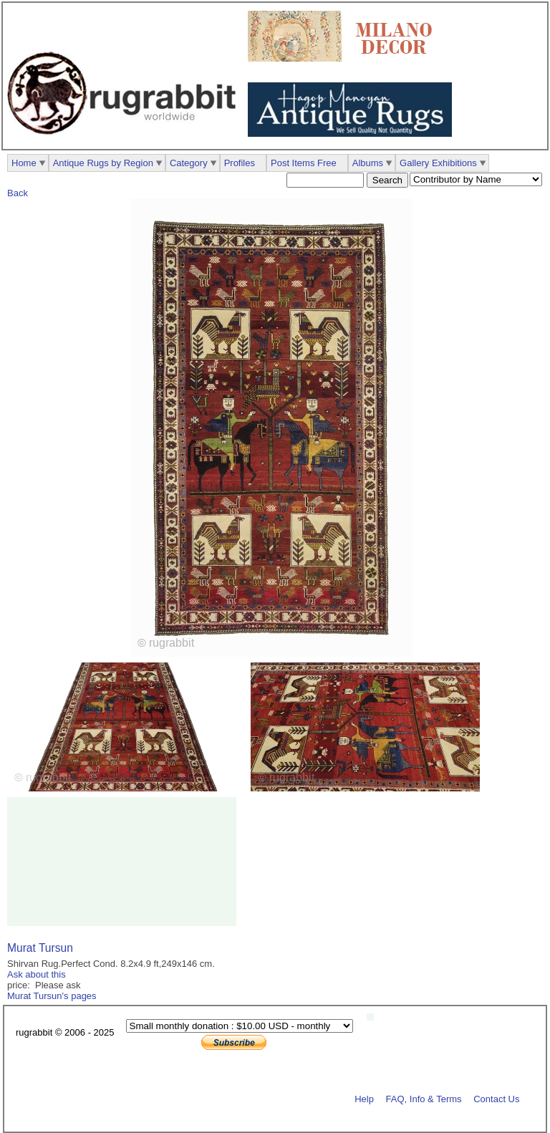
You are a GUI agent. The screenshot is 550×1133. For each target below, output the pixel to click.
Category (189, 163)
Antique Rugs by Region (103, 163)
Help (364, 1098)
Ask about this (36, 974)
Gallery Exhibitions (438, 163)
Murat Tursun (40, 948)
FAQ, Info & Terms (424, 1098)
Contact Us (496, 1098)
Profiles (239, 163)
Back (17, 193)
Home (24, 163)
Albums (367, 163)
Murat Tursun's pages (52, 995)
